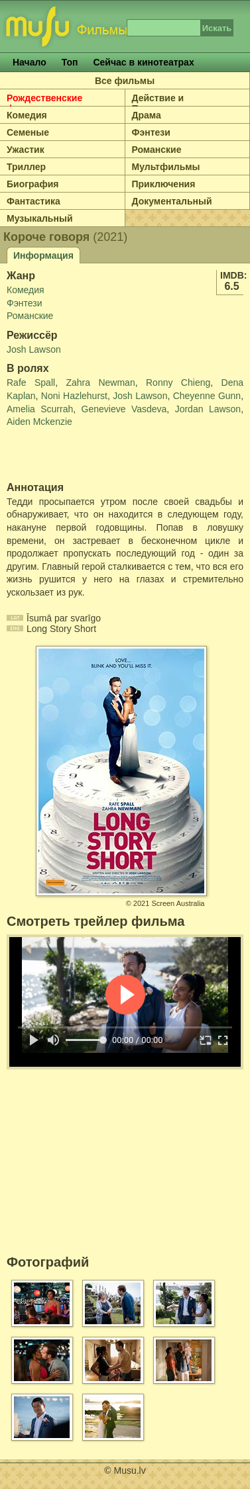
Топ (70, 62)
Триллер (26, 166)
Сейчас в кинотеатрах (143, 62)
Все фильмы (125, 80)
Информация (43, 255)
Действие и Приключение (163, 103)
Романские (157, 149)
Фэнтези (151, 132)
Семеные (28, 132)
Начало (29, 62)
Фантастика (33, 201)
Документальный (172, 201)
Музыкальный (40, 218)
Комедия (27, 115)
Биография (32, 184)
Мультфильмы (166, 166)
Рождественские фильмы (44, 103)
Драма (146, 115)
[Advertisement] (84, 455)
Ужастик (25, 149)
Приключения (164, 184)
